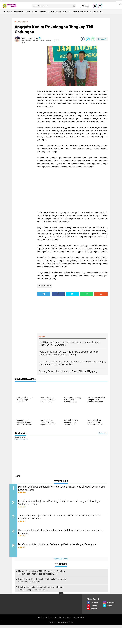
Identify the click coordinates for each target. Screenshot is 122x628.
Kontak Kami (59, 621)
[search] (54, 6)
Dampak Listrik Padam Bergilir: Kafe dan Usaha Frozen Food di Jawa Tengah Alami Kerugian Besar (60, 488)
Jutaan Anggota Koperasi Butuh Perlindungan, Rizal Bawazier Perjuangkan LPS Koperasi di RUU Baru (60, 519)
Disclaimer (48, 621)
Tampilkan (102, 433)
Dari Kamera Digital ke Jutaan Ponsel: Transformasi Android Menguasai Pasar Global (41, 591)
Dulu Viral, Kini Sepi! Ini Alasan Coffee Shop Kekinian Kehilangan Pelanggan (61, 549)
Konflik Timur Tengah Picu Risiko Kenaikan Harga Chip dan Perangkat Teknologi (42, 583)
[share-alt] (43, 294)
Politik (42, 12)
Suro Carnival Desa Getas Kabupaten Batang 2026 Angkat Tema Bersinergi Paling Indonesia (61, 534)
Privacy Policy (80, 621)
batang (63, 12)
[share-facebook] (83, 39)
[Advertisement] (25, 83)
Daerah (11, 12)
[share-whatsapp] (93, 39)
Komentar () (102, 39)
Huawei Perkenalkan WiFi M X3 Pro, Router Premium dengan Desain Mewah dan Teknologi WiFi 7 (41, 575)
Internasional (23, 12)
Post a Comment (21, 439)
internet (81, 12)
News (34, 12)
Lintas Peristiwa (23, 22)
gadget (71, 12)
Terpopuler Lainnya (61, 562)
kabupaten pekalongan (97, 12)
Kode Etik (69, 621)
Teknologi (52, 12)
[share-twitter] (88, 39)
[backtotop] (61, 597)
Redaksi (40, 621)
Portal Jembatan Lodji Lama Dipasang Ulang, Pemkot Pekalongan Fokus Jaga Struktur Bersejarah (63, 504)
